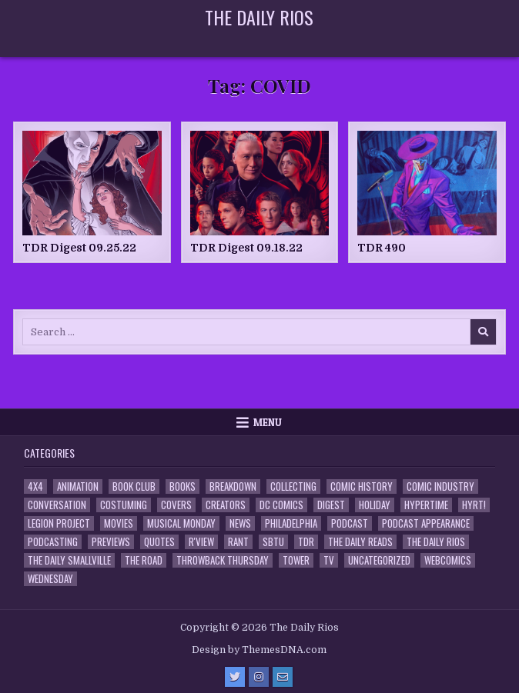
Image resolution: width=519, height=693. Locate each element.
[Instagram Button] (259, 677)
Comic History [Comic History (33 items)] (361, 486)
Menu (267, 422)
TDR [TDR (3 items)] (306, 542)
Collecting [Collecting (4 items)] (293, 486)
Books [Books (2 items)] (182, 486)
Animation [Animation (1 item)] (78, 486)
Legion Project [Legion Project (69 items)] (59, 523)
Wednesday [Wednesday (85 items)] (50, 578)
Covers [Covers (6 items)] (176, 505)
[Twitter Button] (235, 677)
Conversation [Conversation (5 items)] (57, 505)
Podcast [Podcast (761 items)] (349, 523)
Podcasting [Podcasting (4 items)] (53, 542)
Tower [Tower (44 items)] (296, 560)
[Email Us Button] (283, 677)
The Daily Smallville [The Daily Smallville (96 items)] (69, 560)
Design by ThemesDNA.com (259, 650)
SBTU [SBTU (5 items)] (273, 542)
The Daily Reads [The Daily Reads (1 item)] (360, 542)
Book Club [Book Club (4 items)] (134, 486)
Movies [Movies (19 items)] (118, 523)
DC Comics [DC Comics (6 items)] (281, 505)
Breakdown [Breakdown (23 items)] (232, 486)
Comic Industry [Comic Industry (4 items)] (440, 486)
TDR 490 (381, 248)
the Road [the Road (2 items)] (143, 560)
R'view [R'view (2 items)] (201, 542)
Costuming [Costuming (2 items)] (123, 505)
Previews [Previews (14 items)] (111, 542)
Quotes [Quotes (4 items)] (159, 542)
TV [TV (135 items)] (328, 560)
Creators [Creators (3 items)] (226, 505)
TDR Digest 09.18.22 (246, 248)
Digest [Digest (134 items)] (331, 505)
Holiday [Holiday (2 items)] (374, 505)
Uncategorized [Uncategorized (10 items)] (379, 560)
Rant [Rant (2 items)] (238, 542)
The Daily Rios (259, 17)
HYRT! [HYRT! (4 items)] (474, 505)
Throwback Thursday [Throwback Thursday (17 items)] (222, 560)
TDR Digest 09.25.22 (79, 248)
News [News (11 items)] (240, 523)
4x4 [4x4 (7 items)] (35, 486)
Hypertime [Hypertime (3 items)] (426, 505)
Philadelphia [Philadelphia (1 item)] (291, 523)
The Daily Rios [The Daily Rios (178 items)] (436, 542)
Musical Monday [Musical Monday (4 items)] (181, 523)
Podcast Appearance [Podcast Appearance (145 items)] (426, 523)
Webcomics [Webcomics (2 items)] (447, 560)
